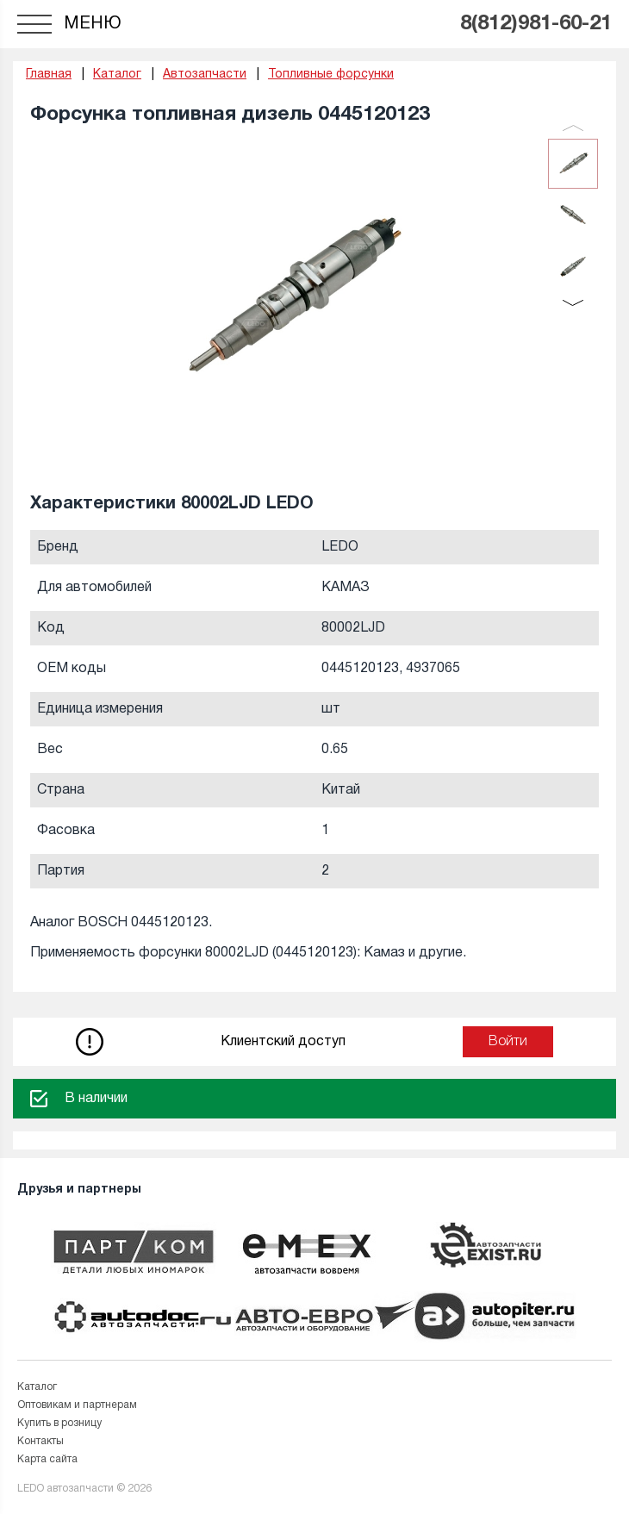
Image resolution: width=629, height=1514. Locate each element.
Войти (508, 1042)
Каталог (37, 1387)
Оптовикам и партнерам (77, 1405)
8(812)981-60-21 (536, 24)
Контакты (40, 1441)
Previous (573, 128)
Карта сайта (47, 1459)
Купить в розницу (59, 1423)
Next (573, 303)
